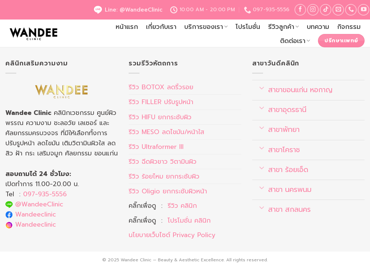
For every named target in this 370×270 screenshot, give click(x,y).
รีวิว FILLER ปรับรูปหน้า (161, 102)
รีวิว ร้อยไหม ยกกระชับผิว (164, 176)
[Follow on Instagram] (313, 10)
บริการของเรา (206, 26)
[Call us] (351, 10)
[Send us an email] (338, 10)
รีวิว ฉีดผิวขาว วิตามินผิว (163, 161)
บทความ (318, 26)
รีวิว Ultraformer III (156, 146)
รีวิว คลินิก (182, 205)
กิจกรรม (349, 26)
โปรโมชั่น (248, 26)
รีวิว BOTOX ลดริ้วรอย (161, 87)
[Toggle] (262, 87)
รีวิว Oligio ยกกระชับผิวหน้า (168, 191)
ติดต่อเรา (295, 41)
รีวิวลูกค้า (283, 26)
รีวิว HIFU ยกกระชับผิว (160, 117)
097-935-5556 (45, 194)
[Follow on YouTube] (363, 10)
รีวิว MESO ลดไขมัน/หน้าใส (166, 132)
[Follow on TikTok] (325, 10)
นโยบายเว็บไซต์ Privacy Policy (172, 235)
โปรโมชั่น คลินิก (189, 220)
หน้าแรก (127, 26)
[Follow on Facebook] (300, 10)
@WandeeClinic (39, 204)
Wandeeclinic (35, 214)
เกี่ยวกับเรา (161, 26)
